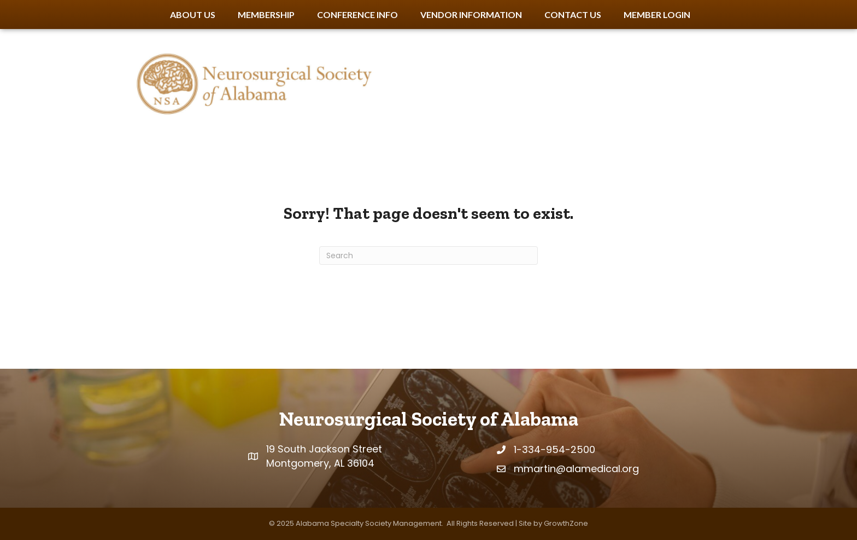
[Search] (428, 255)
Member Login (657, 14)
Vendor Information (471, 14)
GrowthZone (566, 523)
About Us (192, 14)
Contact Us (572, 14)
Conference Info (357, 14)
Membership (266, 14)
